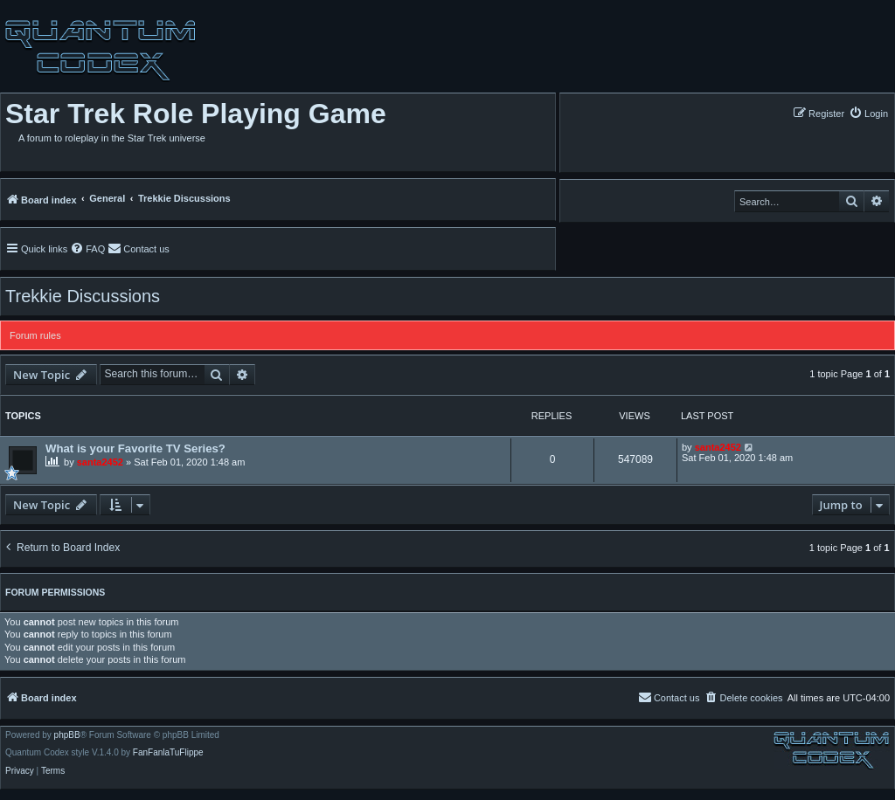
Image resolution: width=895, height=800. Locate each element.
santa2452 (100, 462)
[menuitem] (868, 113)
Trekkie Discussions (82, 296)
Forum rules (35, 335)
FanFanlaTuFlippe (168, 752)
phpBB (67, 735)
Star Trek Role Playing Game (195, 113)
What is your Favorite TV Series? (135, 448)
